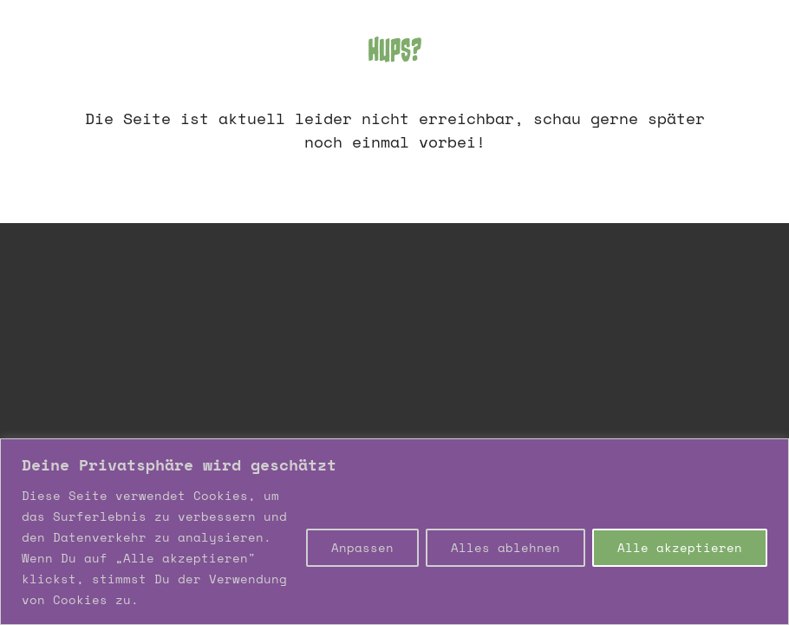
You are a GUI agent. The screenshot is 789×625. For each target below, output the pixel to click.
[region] (394, 531)
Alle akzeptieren (679, 547)
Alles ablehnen (505, 547)
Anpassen (362, 547)
